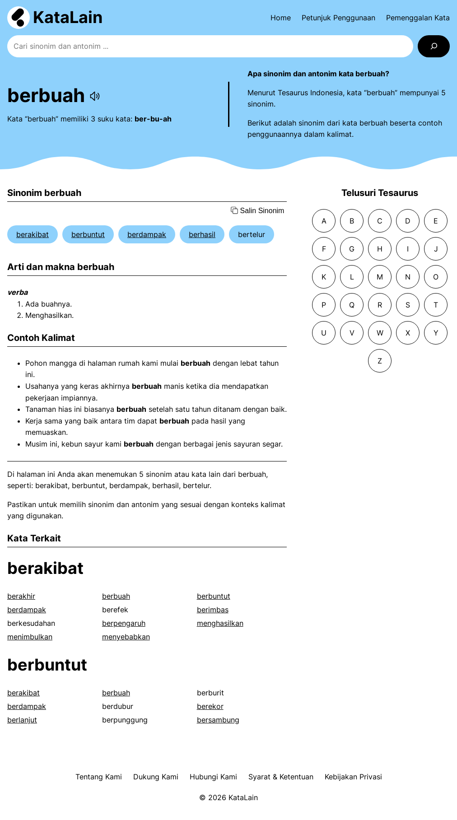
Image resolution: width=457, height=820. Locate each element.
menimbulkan (29, 636)
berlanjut (22, 719)
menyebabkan (126, 636)
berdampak (146, 234)
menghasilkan (220, 623)
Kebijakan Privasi (353, 776)
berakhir (21, 596)
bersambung (218, 719)
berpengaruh (123, 623)
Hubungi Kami (213, 776)
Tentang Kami (98, 776)
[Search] (434, 46)
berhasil (202, 234)
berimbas (212, 609)
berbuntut (88, 234)
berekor (210, 706)
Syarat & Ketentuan (280, 776)
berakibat (32, 234)
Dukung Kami (155, 776)
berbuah (116, 596)
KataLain (68, 17)
